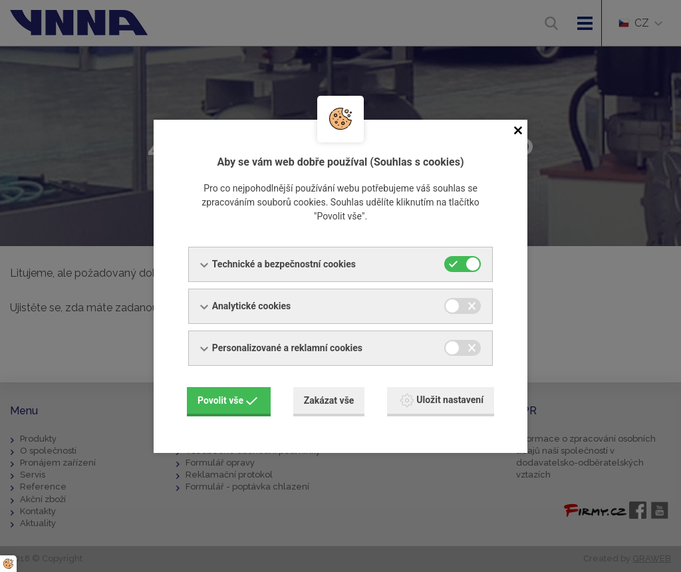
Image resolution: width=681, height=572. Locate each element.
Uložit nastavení (441, 400)
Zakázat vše (329, 400)
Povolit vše (227, 400)
